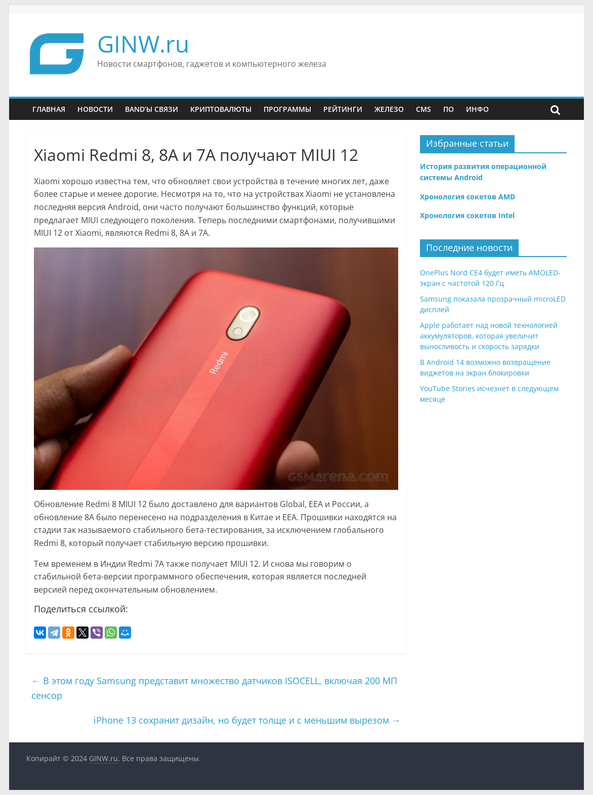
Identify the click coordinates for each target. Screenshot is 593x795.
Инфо (477, 109)
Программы (287, 109)
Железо (389, 109)
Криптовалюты (220, 109)
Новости (95, 109)
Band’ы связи (151, 109)
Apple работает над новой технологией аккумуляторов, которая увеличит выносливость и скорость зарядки (489, 335)
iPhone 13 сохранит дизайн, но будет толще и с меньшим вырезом (247, 720)
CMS (423, 109)
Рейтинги (342, 109)
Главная (48, 109)
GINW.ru (143, 43)
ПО (448, 109)
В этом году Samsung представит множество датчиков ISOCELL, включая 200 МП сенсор (214, 688)
